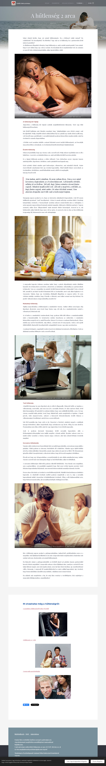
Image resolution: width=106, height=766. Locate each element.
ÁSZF (27, 734)
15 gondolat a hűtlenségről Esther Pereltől (36, 609)
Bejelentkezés (19, 734)
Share (26, 704)
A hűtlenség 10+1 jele (29, 640)
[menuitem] (50, 3)
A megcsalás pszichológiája (31, 671)
